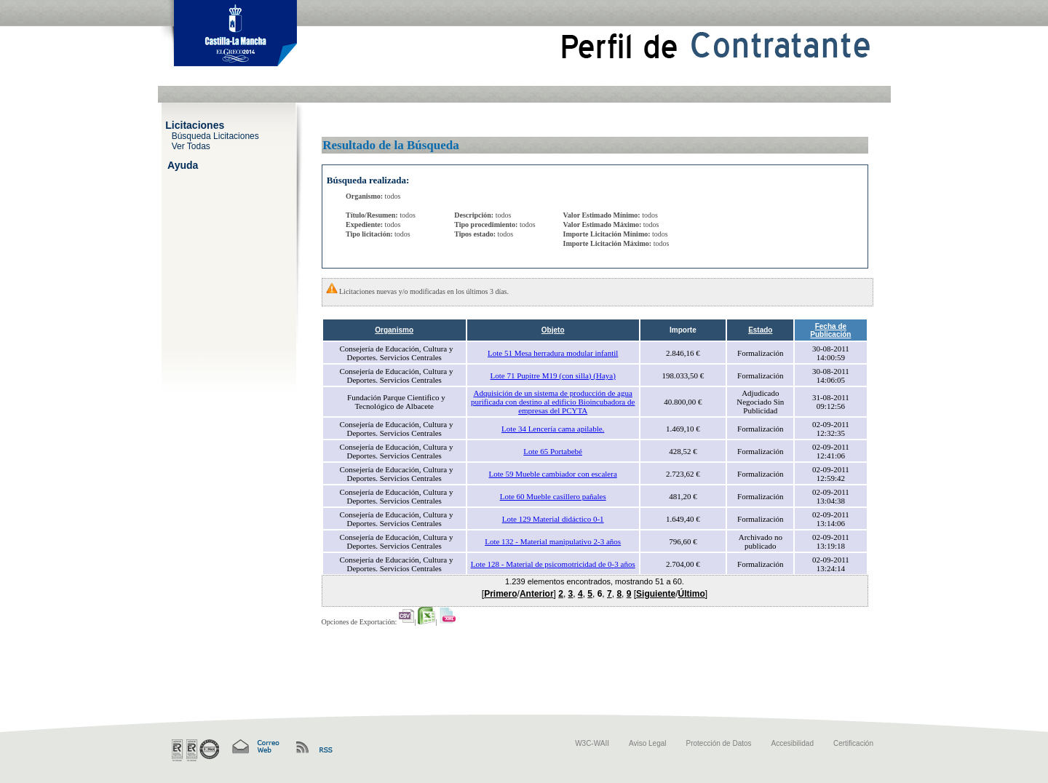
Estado (760, 330)
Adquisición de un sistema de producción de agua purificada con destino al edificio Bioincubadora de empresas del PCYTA (553, 402)
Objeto (553, 330)
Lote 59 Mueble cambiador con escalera (553, 473)
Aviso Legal (648, 743)
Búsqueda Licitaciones (215, 135)
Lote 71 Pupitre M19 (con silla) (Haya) (553, 375)
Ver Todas (191, 145)
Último (691, 594)
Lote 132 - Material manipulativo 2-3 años (553, 541)
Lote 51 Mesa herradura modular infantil (553, 353)
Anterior (537, 594)
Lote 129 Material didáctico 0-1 (553, 518)
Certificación (853, 743)
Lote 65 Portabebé (552, 451)
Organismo (394, 330)
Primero (500, 594)
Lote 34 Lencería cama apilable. (552, 428)
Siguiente (655, 594)
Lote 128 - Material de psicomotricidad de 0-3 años (553, 564)
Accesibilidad (792, 743)
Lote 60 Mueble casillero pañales (553, 496)
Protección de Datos (719, 743)
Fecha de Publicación (830, 330)
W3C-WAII (592, 743)
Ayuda (182, 164)
